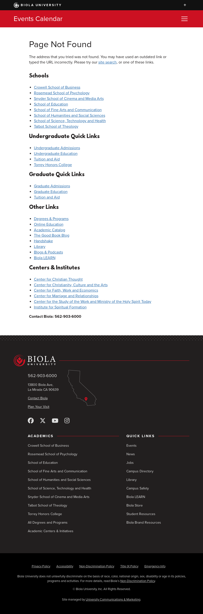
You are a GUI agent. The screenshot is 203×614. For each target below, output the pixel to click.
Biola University (38, 5)
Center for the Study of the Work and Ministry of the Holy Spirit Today (92, 301)
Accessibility (64, 566)
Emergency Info (154, 566)
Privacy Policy (41, 566)
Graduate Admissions (52, 186)
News (130, 454)
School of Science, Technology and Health (70, 120)
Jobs (130, 463)
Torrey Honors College (53, 164)
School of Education (51, 104)
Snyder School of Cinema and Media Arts (69, 98)
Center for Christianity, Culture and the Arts (71, 285)
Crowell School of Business (57, 87)
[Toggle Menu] (184, 19)
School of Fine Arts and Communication (68, 109)
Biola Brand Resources (143, 522)
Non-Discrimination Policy (96, 566)
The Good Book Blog (51, 235)
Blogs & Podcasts (48, 252)
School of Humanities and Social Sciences (69, 115)
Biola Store (134, 505)
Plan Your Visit (38, 407)
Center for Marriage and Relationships (66, 296)
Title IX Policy (129, 566)
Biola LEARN (44, 257)
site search (107, 62)
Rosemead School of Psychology (62, 93)
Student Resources (140, 514)
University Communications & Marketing (113, 600)
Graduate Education (51, 191)
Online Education (48, 224)
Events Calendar (38, 19)
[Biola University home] (101, 361)
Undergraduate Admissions (57, 148)
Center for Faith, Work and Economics (66, 290)
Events (131, 446)
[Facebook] (31, 420)
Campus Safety (137, 488)
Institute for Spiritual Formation (60, 307)
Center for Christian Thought (58, 279)
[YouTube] (55, 420)
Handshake (43, 241)
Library (39, 246)
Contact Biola (38, 398)
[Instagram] (67, 420)
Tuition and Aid (47, 159)
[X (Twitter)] (43, 420)
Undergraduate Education (56, 153)
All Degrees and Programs (48, 522)
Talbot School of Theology (56, 126)
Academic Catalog (49, 230)
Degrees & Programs (51, 218)
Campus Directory (139, 471)
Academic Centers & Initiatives (50, 531)
